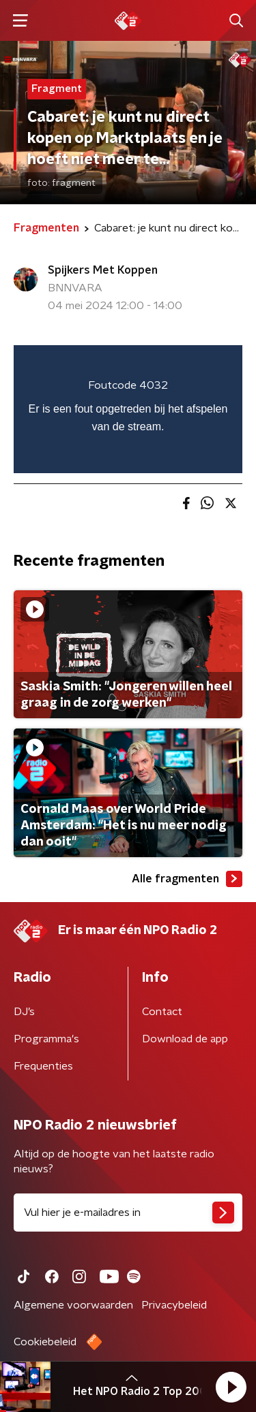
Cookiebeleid (45, 1341)
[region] (128, 409)
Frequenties (43, 1066)
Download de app (185, 1038)
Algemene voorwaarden (73, 1305)
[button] (231, 1387)
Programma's (46, 1038)
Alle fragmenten (187, 879)
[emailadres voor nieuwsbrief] (128, 1212)
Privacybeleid (174, 1305)
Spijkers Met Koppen (103, 270)
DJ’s (24, 1011)
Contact (162, 1011)
